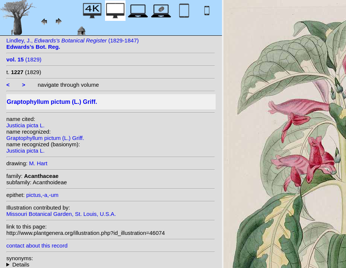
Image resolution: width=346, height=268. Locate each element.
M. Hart (38, 163)
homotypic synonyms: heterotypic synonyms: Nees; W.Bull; (110, 264)
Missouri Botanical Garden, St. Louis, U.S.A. (61, 214)
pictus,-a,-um (42, 195)
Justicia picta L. (25, 125)
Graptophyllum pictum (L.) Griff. (45, 138)
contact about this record (36, 245)
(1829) (23, 59)
